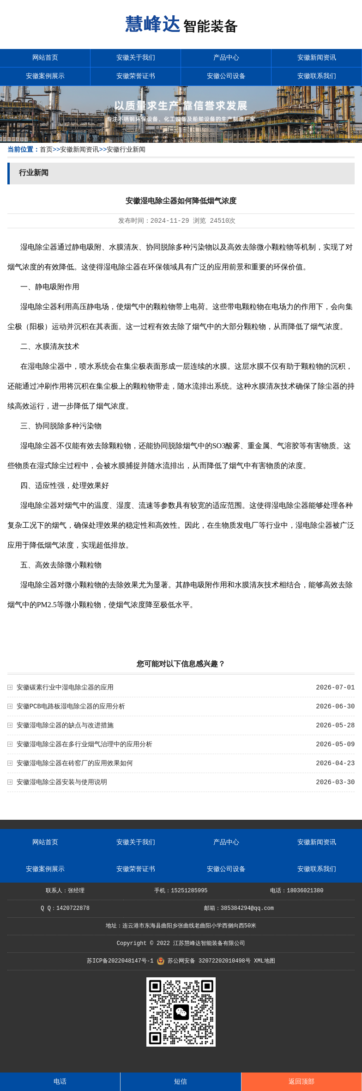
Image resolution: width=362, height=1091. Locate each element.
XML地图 (264, 961)
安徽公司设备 (226, 76)
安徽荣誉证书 (135, 76)
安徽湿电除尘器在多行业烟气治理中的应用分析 (84, 744)
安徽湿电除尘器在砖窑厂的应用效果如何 (75, 763)
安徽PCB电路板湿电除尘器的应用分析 (71, 706)
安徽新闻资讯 (316, 57)
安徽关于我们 (135, 57)
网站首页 (45, 57)
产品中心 (226, 57)
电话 (60, 1081)
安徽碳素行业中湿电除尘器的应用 (65, 687)
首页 (46, 149)
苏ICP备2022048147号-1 (120, 961)
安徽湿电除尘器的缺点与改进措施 (65, 725)
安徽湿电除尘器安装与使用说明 (62, 782)
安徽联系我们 (316, 76)
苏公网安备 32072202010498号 (209, 961)
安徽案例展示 (45, 76)
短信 (180, 1081)
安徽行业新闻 (126, 149)
